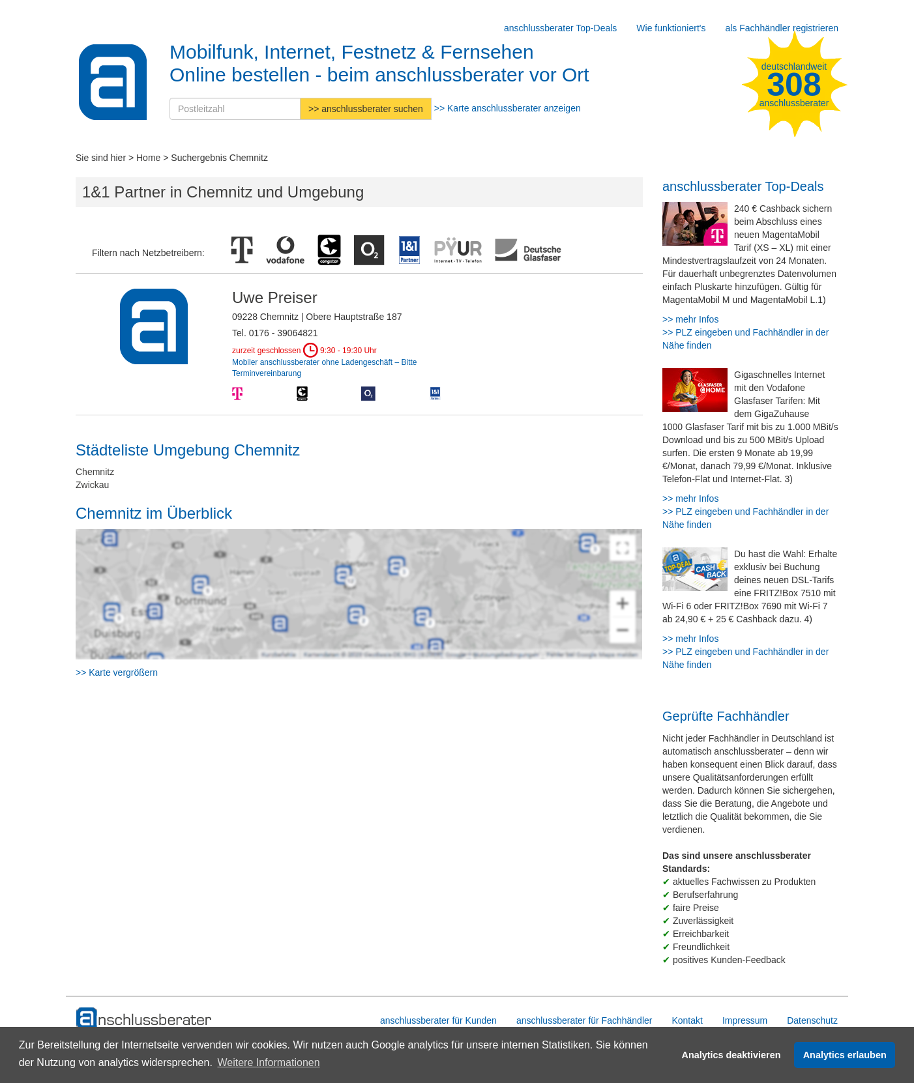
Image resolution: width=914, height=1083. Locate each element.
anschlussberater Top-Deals (560, 28)
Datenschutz (812, 1020)
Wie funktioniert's (670, 28)
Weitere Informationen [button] (268, 1062)
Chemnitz (95, 472)
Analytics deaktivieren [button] (731, 1055)
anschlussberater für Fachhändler (584, 1020)
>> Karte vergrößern (117, 672)
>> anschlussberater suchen (365, 109)
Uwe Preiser (274, 297)
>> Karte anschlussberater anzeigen (507, 108)
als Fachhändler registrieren (781, 28)
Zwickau (92, 485)
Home (148, 157)
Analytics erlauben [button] (845, 1055)
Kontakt (686, 1020)
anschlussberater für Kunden (438, 1020)
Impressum (744, 1020)
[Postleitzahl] (235, 109)
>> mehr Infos (690, 319)
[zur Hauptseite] (144, 1018)
